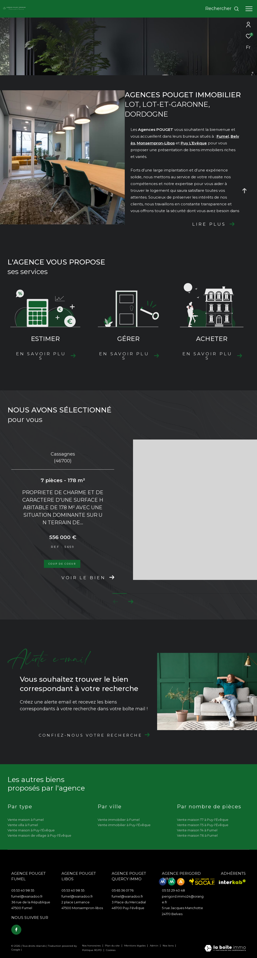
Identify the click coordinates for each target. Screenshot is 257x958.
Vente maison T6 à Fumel (197, 835)
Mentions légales (135, 945)
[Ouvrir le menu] (249, 9)
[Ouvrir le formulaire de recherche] (222, 9)
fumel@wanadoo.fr (27, 896)
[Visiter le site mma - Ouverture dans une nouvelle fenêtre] (171, 882)
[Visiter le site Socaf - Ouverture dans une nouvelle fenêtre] (202, 881)
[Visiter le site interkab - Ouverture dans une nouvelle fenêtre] (232, 882)
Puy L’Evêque (194, 143)
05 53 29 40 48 (173, 890)
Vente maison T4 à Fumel (197, 830)
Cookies (110, 950)
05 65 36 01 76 (123, 890)
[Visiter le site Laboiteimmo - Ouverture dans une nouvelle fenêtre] (225, 948)
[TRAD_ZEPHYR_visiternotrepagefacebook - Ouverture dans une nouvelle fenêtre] (16, 930)
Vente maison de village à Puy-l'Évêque (39, 835)
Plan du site (112, 945)
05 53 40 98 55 (22, 890)
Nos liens (168, 945)
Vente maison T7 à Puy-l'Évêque (202, 820)
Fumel (223, 136)
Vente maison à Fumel (26, 820)
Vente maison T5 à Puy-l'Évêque (202, 825)
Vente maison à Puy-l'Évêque (31, 830)
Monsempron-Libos (156, 143)
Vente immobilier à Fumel (119, 820)
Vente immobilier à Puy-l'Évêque (124, 825)
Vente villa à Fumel (23, 825)
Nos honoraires (91, 945)
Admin (154, 945)
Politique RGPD (92, 950)
